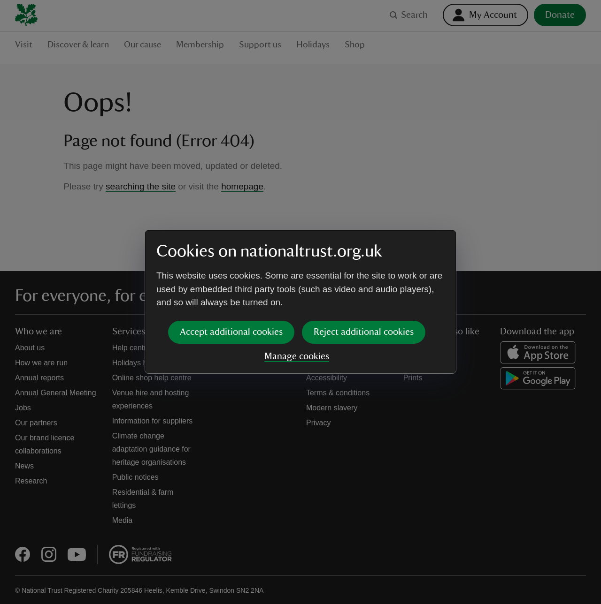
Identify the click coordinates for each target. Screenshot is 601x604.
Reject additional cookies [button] (364, 332)
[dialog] (300, 301)
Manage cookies (296, 356)
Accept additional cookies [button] (231, 332)
